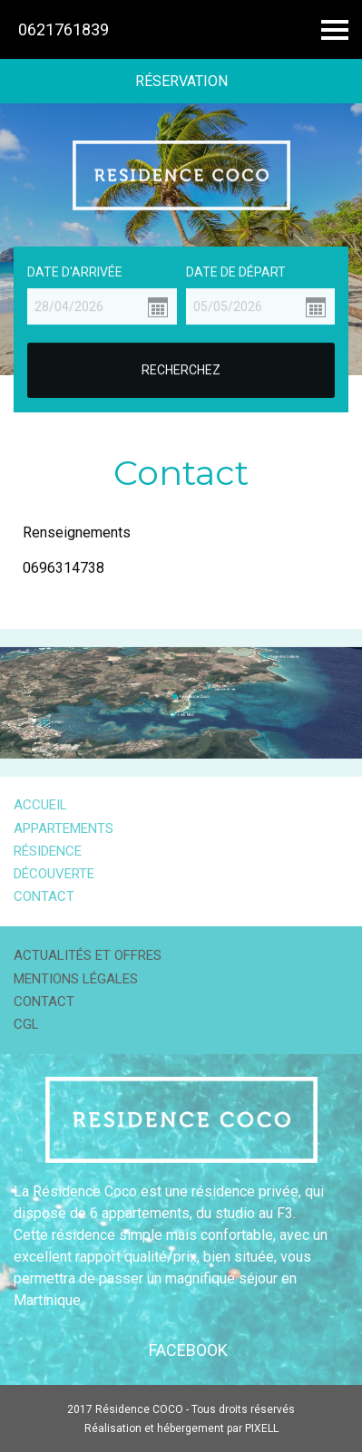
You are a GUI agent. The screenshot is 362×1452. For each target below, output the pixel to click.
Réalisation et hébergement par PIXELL (181, 1428)
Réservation (181, 81)
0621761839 (63, 29)
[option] (181, 239)
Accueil (40, 805)
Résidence (48, 851)
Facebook (188, 1350)
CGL (26, 1024)
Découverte (54, 874)
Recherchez (181, 370)
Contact (44, 896)
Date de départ (236, 271)
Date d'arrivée (74, 271)
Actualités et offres (87, 955)
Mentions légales (76, 979)
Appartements (63, 828)
